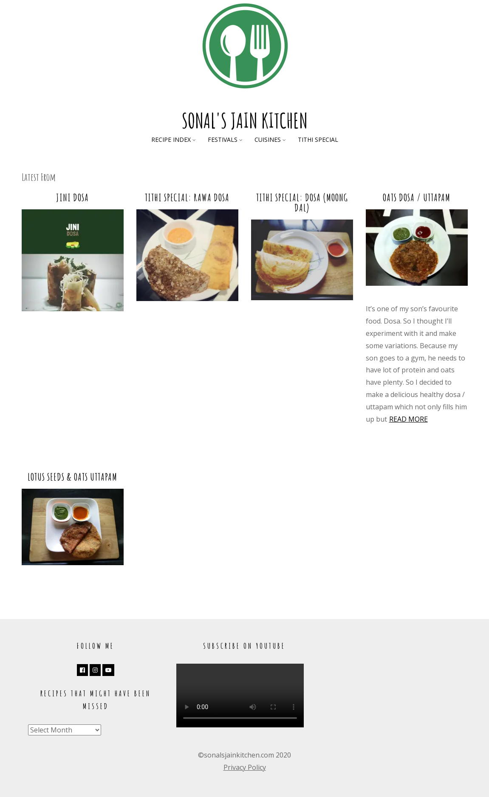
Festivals (222, 139)
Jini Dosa (72, 197)
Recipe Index (171, 139)
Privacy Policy (244, 767)
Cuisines (267, 139)
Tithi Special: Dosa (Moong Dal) (302, 202)
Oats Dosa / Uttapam (416, 197)
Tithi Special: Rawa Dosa (187, 197)
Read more (408, 419)
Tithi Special (318, 139)
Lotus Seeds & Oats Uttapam (72, 476)
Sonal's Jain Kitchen (245, 120)
